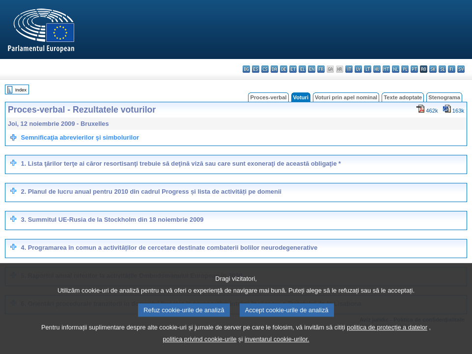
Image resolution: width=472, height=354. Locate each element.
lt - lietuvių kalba (367, 69)
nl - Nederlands (395, 69)
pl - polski (405, 69)
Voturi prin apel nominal (346, 97)
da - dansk (274, 69)
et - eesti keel (293, 69)
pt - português (414, 69)
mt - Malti (386, 69)
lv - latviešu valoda (358, 69)
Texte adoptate (403, 97)
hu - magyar (377, 69)
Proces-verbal (268, 97)
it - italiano (349, 69)
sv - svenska (461, 69)
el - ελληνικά (302, 69)
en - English (311, 69)
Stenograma (444, 97)
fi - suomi (451, 69)
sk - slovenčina (433, 69)
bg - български (246, 69)
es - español (255, 69)
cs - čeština (265, 69)
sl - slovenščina (442, 69)
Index (21, 89)
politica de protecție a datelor (387, 336)
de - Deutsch (283, 69)
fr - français (321, 69)
